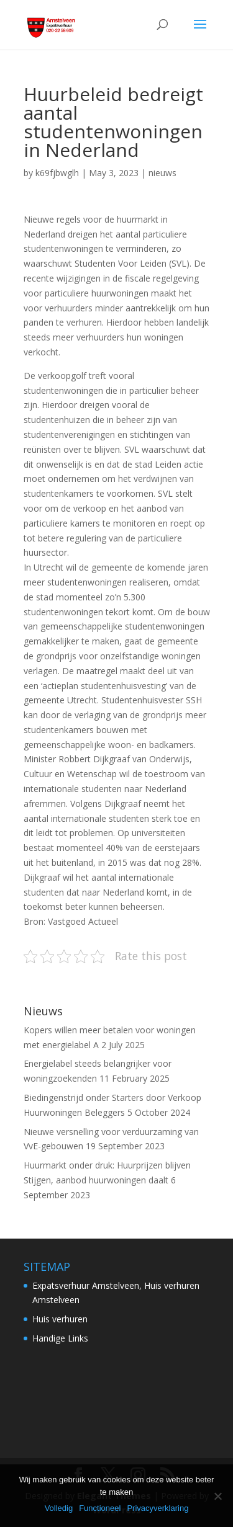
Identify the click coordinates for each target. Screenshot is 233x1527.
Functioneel (100, 1508)
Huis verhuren (60, 1319)
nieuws (162, 173)
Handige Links (60, 1338)
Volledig (59, 1508)
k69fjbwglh (57, 173)
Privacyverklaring (157, 1508)
